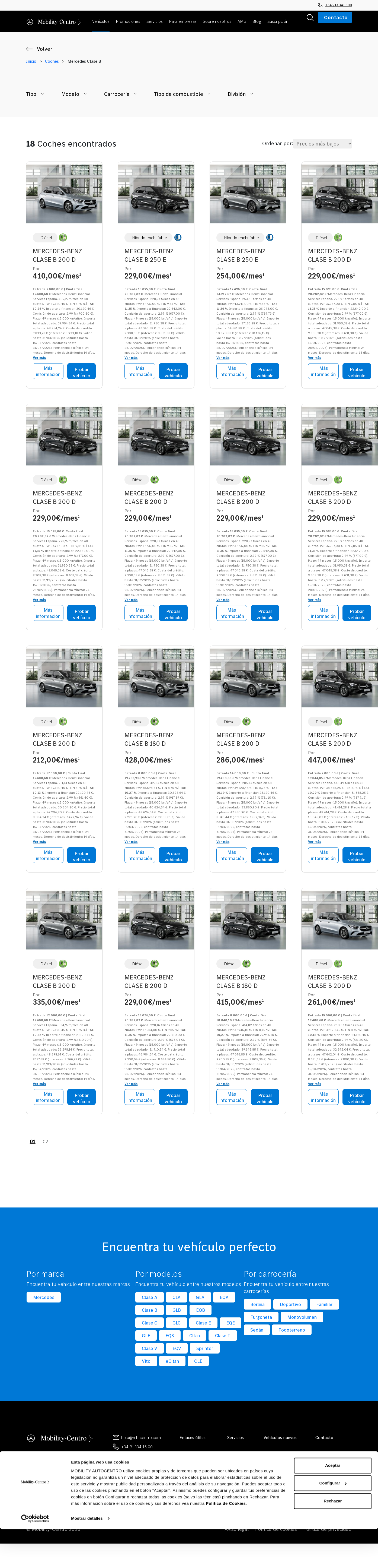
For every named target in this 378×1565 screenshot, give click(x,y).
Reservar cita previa (333, 1464)
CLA (176, 1299)
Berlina (257, 1306)
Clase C (149, 1324)
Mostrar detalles (87, 1554)
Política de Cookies (226, 1539)
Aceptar (332, 1501)
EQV (176, 1350)
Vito (146, 1363)
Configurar (333, 1519)
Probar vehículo (81, 372)
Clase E (203, 1324)
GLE (146, 1337)
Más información (48, 371)
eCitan (172, 1363)
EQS (169, 1337)
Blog (184, 1473)
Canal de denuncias (333, 1482)
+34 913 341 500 (335, 4)
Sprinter (204, 1350)
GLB (176, 1311)
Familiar (324, 1306)
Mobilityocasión (194, 1464)
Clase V (149, 1350)
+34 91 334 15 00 (137, 1448)
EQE (230, 1324)
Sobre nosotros (194, 1454)
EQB (200, 1311)
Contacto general (331, 1454)
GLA (200, 1299)
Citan (194, 1337)
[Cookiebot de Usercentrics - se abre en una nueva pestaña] (35, 1554)
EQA (224, 1299)
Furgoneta (261, 1319)
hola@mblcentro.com (141, 1439)
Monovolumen (302, 1319)
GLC (176, 1324)
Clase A (149, 1299)
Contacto (336, 17)
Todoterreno (291, 1331)
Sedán (256, 1331)
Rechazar (333, 1537)
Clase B (149, 1311)
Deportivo (290, 1306)
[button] (102, 21)
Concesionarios (329, 1473)
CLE (198, 1363)
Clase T (222, 1337)
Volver (44, 48)
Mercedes (43, 1299)
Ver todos (236, 1454)
